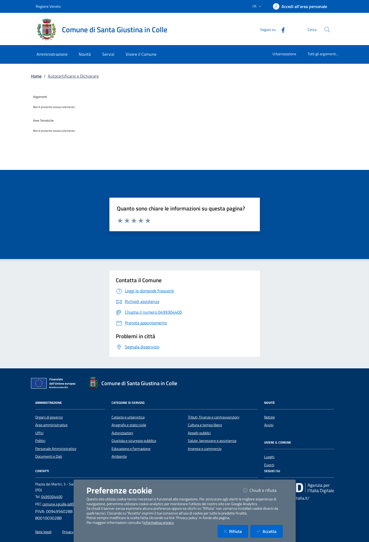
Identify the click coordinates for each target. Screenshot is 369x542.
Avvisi (268, 425)
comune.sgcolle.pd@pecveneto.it (68, 504)
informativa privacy (158, 522)
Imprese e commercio (204, 449)
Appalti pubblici (199, 433)
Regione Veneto (48, 6)
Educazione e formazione (131, 449)
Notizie (269, 417)
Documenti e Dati (48, 456)
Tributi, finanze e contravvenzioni (213, 417)
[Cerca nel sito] (327, 29)
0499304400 (51, 497)
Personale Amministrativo (55, 449)
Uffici (39, 433)
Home (36, 76)
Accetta (270, 531)
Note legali (43, 532)
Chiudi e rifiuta (263, 490)
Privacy (68, 532)
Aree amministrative (51, 425)
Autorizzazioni (122, 433)
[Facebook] (281, 29)
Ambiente (119, 456)
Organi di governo (49, 417)
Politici (40, 441)
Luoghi (269, 457)
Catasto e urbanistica (128, 417)
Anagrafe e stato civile (129, 425)
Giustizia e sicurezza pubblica (134, 441)
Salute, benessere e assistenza (212, 441)
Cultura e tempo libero (205, 425)
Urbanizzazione (284, 54)
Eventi (269, 465)
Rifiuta (236, 531)
